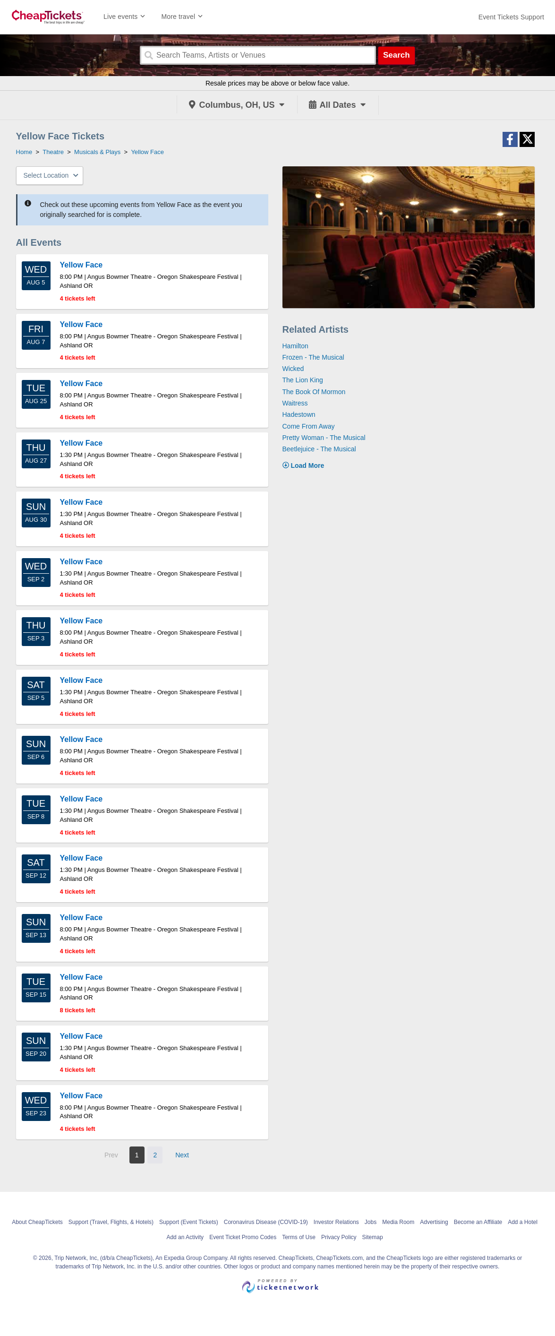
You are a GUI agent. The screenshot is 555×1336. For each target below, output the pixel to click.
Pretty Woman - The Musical (324, 437)
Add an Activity (185, 1237)
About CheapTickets (37, 1222)
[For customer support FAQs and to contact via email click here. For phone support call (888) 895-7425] (511, 17)
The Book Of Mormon (314, 392)
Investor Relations (336, 1222)
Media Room (398, 1222)
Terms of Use (299, 1237)
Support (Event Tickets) (188, 1222)
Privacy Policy (339, 1237)
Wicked (293, 368)
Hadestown (299, 414)
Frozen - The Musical (313, 357)
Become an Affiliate (478, 1222)
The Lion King (302, 380)
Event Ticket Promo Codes (242, 1237)
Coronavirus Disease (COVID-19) (266, 1222)
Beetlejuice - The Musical (319, 449)
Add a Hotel (523, 1222)
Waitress (295, 403)
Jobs (370, 1222)
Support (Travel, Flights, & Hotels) (111, 1222)
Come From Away (308, 426)
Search (396, 55)
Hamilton (295, 346)
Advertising (434, 1222)
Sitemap (372, 1237)
